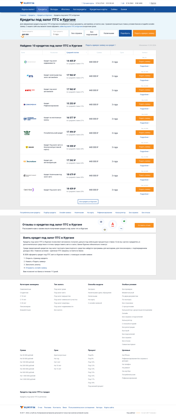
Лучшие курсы (88, 3)
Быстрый (125, 330)
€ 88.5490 (138, 3)
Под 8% (90, 355)
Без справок (76, 33)
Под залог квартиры (62, 303)
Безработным (25, 310)
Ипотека (65, 9)
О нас (40, 407)
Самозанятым (25, 289)
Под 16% (91, 376)
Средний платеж (73, 52)
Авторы (99, 407)
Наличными (109, 33)
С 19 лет (23, 299)
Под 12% (91, 365)
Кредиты (42, 9)
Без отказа (146, 212)
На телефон (126, 364)
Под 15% (91, 372)
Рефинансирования (129, 378)
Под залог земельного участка (65, 299)
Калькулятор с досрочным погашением (137, 310)
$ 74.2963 (129, 3)
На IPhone (126, 355)
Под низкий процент (95, 386)
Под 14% (91, 369)
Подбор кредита (50, 212)
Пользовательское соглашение (81, 407)
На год (56, 358)
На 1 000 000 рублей (27, 376)
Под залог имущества (62, 296)
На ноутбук (126, 371)
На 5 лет (57, 362)
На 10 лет (57, 365)
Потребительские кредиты (30, 212)
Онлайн (125, 313)
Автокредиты (79, 9)
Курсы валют (28, 9)
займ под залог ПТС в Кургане (71, 26)
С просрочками (128, 306)
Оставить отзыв (144, 225)
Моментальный (128, 293)
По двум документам (130, 296)
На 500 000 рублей (27, 372)
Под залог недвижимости (63, 306)
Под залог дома (60, 289)
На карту (90, 212)
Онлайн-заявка (65, 212)
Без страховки (127, 303)
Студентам (24, 293)
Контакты (57, 407)
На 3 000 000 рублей (27, 379)
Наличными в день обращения (99, 293)
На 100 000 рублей (27, 362)
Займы (114, 9)
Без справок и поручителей (132, 317)
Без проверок (127, 289)
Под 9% (90, 358)
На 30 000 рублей (26, 355)
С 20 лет (23, 303)
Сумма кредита (27, 31)
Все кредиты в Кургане (88, 201)
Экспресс (91, 289)
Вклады (54, 9)
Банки (124, 9)
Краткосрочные (60, 355)
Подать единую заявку (144, 33)
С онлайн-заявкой (95, 303)
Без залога (58, 310)
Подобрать (125, 33)
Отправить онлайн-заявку (36, 268)
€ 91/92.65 (110, 3)
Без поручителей (91, 33)
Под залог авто (60, 293)
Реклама (47, 407)
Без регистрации (128, 327)
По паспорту (126, 299)
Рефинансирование (104, 212)
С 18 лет (23, 296)
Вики (65, 407)
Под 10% (91, 362)
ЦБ (122, 3)
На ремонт (126, 368)
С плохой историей (129, 324)
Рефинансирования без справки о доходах (135, 359)
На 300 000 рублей (27, 369)
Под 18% (91, 383)
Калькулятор (120, 212)
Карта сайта (109, 407)
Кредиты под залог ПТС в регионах (33, 397)
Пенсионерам (25, 306)
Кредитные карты (98, 9)
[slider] (23, 36)
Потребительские (128, 374)
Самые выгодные (128, 344)
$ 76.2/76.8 (100, 3)
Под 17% (91, 379)
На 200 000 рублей (27, 365)
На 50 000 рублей (26, 358)
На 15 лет (57, 369)
